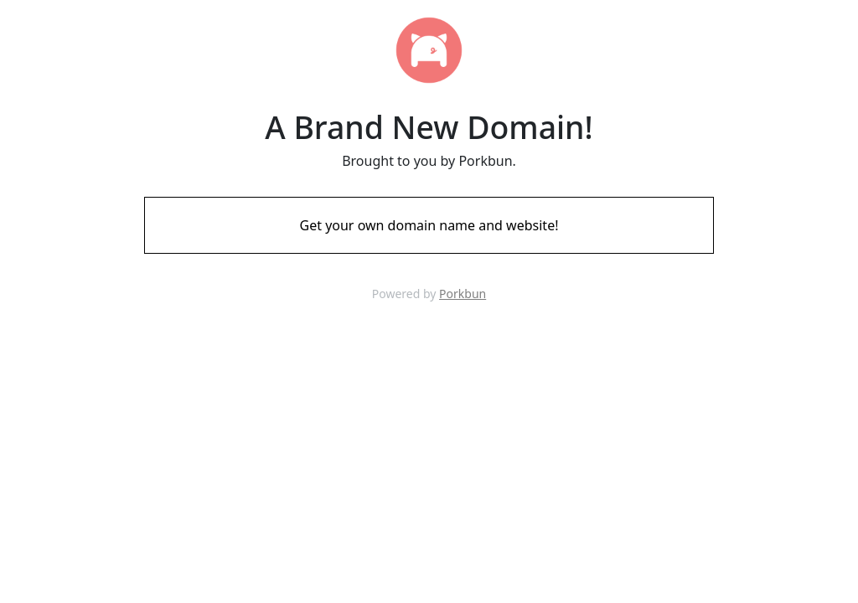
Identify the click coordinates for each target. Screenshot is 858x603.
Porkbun (462, 294)
